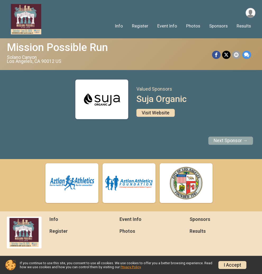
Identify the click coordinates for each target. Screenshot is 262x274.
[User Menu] (250, 13)
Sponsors (218, 26)
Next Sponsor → (231, 140)
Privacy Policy (131, 267)
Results (244, 26)
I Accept (232, 265)
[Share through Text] (246, 55)
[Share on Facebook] (216, 55)
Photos (193, 26)
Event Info (167, 26)
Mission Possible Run (57, 47)
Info (119, 26)
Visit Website (155, 112)
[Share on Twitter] (226, 55)
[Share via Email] (236, 55)
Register (140, 26)
